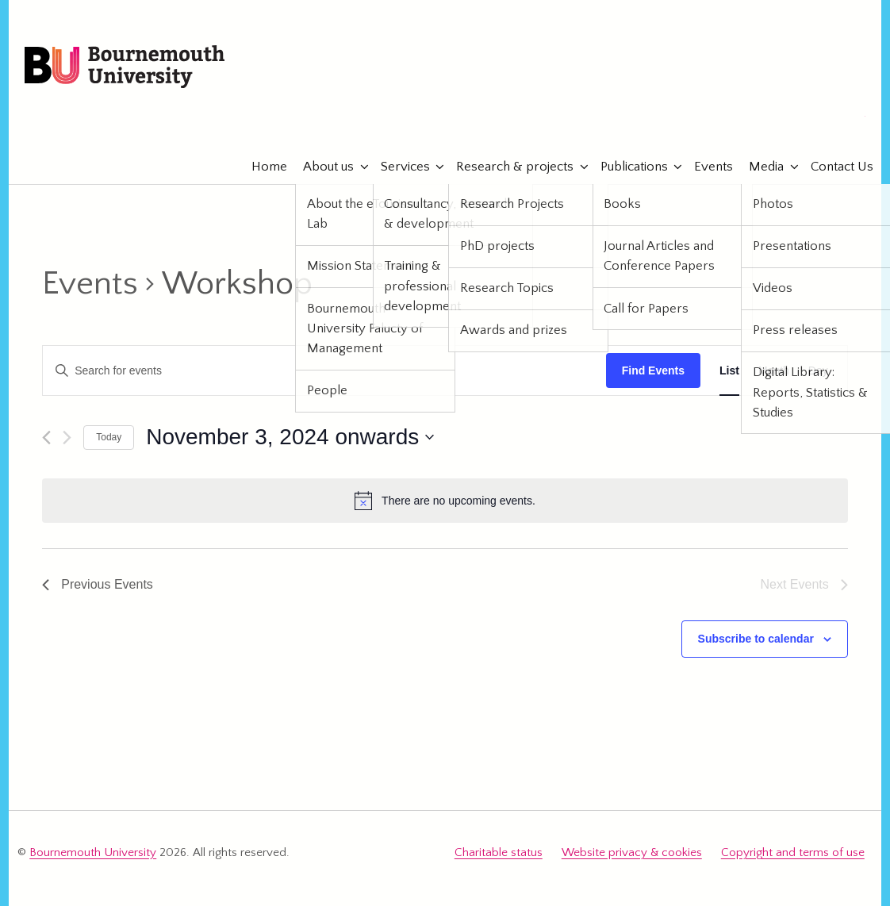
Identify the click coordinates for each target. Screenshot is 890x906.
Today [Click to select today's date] (108, 437)
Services (397, 166)
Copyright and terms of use (793, 852)
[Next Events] (67, 437)
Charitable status (499, 852)
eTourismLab (761, 118)
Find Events (653, 370)
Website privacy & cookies (632, 852)
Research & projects (507, 166)
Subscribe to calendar (756, 638)
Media (758, 166)
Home (261, 166)
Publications (626, 166)
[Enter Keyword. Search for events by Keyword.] (324, 371)
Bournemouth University (124, 67)
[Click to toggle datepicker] (290, 437)
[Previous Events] (46, 437)
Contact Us (834, 166)
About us (320, 166)
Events (705, 166)
